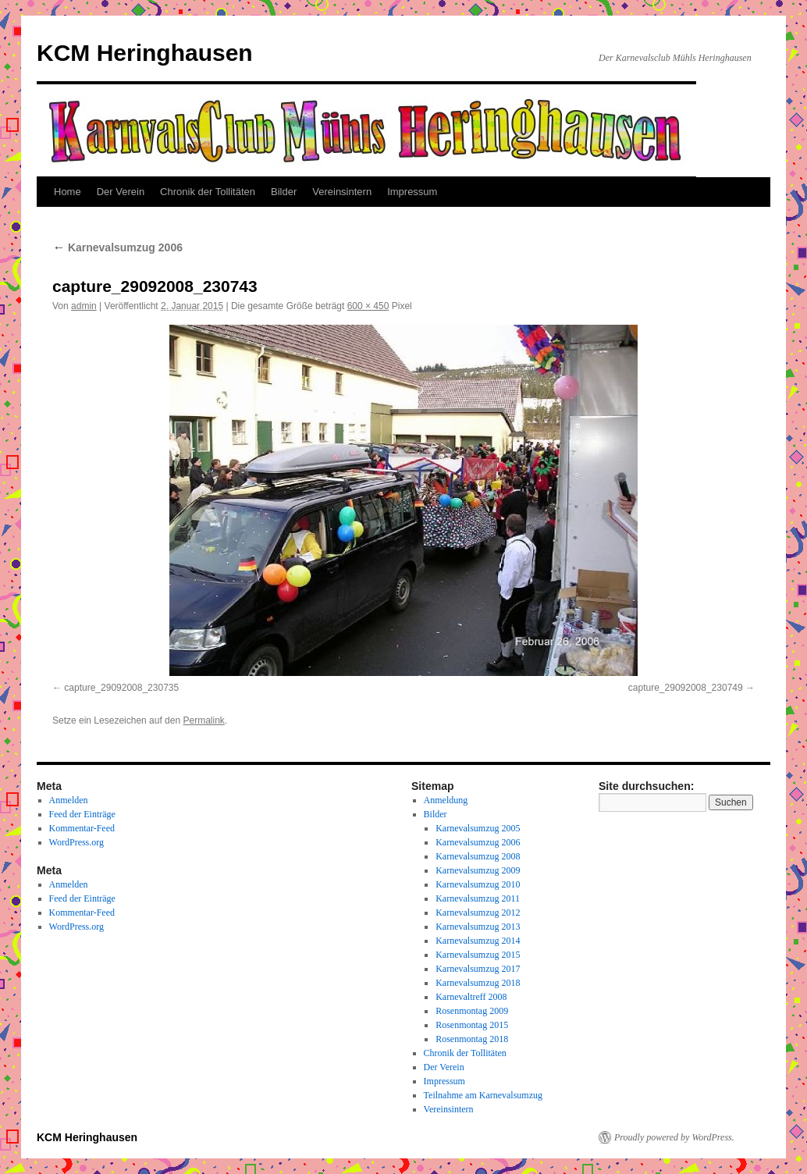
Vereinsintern (342, 191)
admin (84, 306)
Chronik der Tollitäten (207, 191)
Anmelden (68, 800)
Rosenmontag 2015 (471, 1024)
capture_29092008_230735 (121, 687)
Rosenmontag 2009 (471, 1010)
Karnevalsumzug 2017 (477, 968)
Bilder (284, 191)
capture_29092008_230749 (685, 687)
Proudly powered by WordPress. (674, 1137)
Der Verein (120, 191)
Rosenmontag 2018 (471, 1038)
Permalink (203, 720)
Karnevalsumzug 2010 (477, 884)
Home (67, 191)
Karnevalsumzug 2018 (477, 982)
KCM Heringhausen (145, 53)
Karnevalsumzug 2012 (477, 912)
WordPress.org (76, 842)
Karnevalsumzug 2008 (477, 856)
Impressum (412, 191)
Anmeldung (446, 800)
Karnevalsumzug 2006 (117, 247)
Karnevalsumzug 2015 (477, 954)
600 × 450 (368, 306)
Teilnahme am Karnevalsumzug (483, 1095)
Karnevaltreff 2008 (471, 996)
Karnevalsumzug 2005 (477, 828)
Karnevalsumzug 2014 (477, 940)
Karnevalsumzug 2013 (477, 926)
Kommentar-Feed (82, 828)
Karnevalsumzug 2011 (477, 898)
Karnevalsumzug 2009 (477, 870)
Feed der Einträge (82, 814)
